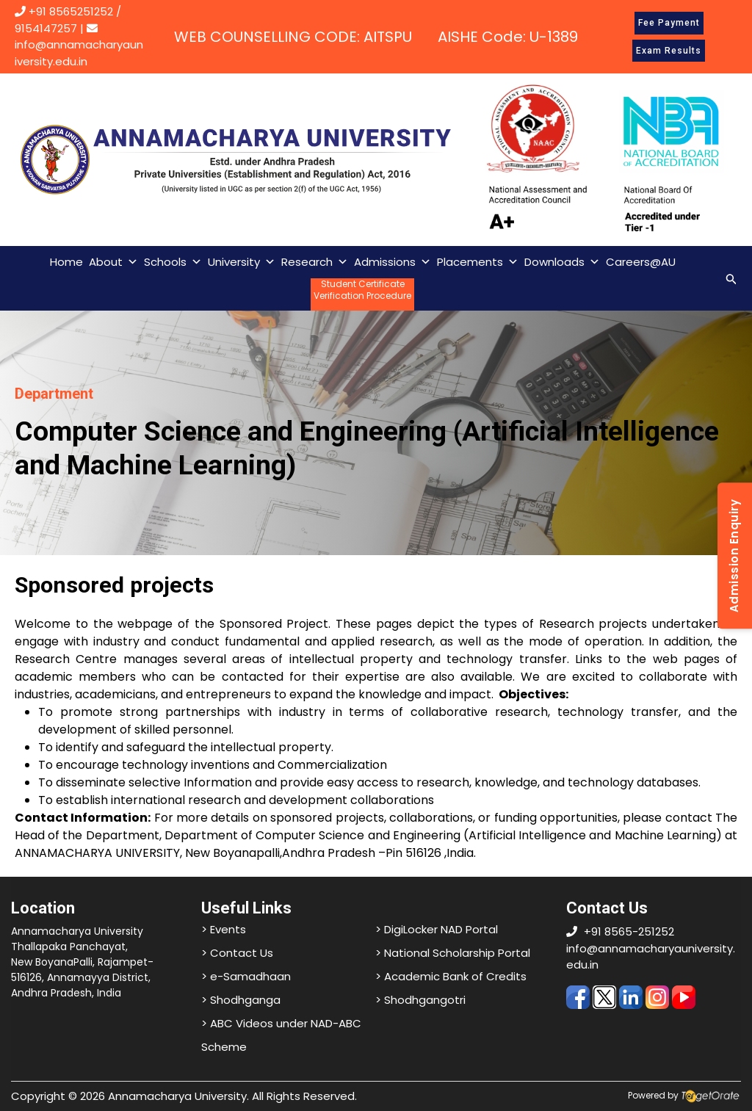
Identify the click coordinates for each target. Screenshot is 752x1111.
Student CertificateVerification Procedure (362, 290)
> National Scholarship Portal (452, 952)
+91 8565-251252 (629, 931)
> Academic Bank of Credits (451, 976)
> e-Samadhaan (246, 976)
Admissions (392, 262)
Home (66, 261)
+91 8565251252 (71, 11)
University (241, 262)
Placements (477, 262)
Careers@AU (641, 261)
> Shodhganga (241, 999)
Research (314, 262)
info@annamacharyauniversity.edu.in (79, 46)
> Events (223, 929)
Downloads (562, 262)
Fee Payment (669, 23)
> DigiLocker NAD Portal (436, 929)
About (113, 262)
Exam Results (668, 51)
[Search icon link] (731, 278)
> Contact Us (237, 952)
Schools (173, 262)
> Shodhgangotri (420, 999)
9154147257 (46, 28)
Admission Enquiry (734, 555)
